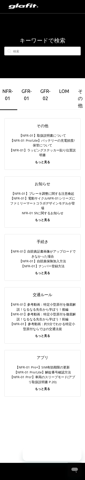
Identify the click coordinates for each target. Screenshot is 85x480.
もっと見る (42, 162)
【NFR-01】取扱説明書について (42, 135)
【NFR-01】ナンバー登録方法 (43, 266)
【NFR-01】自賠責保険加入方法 (42, 261)
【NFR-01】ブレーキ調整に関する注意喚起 (42, 193)
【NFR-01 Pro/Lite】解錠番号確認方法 (42, 372)
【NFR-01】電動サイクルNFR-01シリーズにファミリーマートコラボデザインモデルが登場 (42, 203)
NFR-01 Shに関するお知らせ (42, 213)
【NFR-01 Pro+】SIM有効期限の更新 (42, 367)
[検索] (42, 51)
